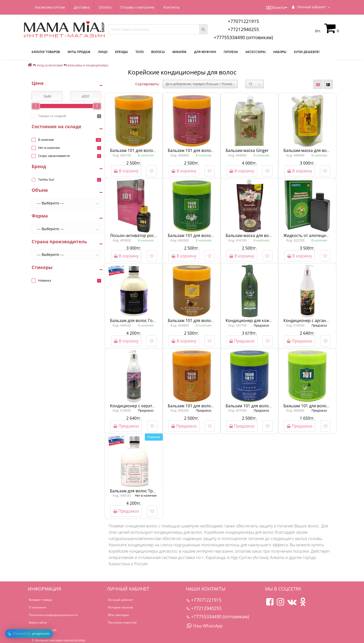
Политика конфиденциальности (53, 615)
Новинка (44, 280)
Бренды (121, 52)
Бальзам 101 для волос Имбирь (141, 150)
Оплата (105, 7)
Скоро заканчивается (54, 156)
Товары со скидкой (52, 116)
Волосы (158, 52)
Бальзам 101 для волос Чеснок (198, 235)
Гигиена (231, 52)
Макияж (179, 52)
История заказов (120, 607)
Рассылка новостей (122, 622)
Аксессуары (255, 52)
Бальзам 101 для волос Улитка (198, 320)
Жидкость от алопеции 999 (309, 235)
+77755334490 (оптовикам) (243, 37)
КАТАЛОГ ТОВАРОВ (46, 52)
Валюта (276, 7)
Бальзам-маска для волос (308, 150)
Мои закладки (118, 615)
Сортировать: (147, 84)
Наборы (279, 52)
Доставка (81, 7)
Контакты (171, 7)
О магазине (37, 607)
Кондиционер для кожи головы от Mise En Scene (273, 320)
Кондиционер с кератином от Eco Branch (150, 406)
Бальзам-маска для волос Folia (255, 235)
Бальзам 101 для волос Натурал (257, 406)
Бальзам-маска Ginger (247, 150)
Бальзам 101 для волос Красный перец (206, 150)
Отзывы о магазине (137, 7)
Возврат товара (40, 600)
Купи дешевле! (307, 52)
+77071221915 (243, 21)
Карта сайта (38, 622)
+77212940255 (243, 29)
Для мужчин (205, 52)
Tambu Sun (46, 179)
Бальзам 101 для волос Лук (309, 406)
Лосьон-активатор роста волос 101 (144, 235)
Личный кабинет (120, 600)
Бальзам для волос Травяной (138, 491)
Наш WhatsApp (205, 626)
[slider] (35, 106)
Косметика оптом (50, 7)
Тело (139, 52)
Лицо (102, 52)
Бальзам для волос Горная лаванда (144, 320)
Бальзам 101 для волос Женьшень (201, 406)
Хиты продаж (78, 52)
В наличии (46, 140)
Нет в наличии (49, 148)
